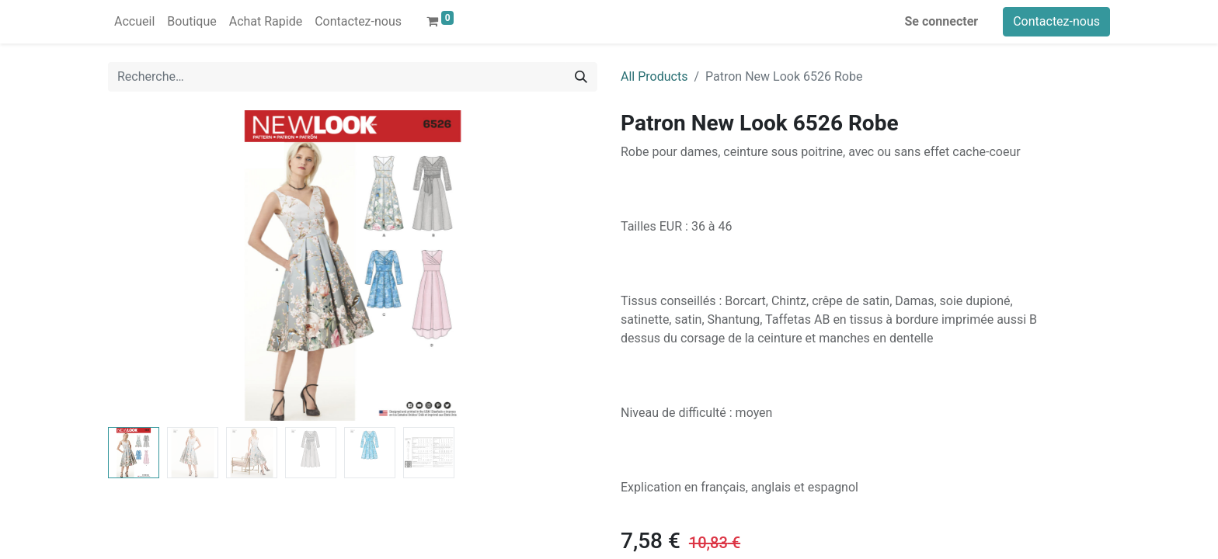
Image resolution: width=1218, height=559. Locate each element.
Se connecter (942, 21)
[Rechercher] (581, 77)
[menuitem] (134, 21)
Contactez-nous (1056, 21)
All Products (654, 76)
